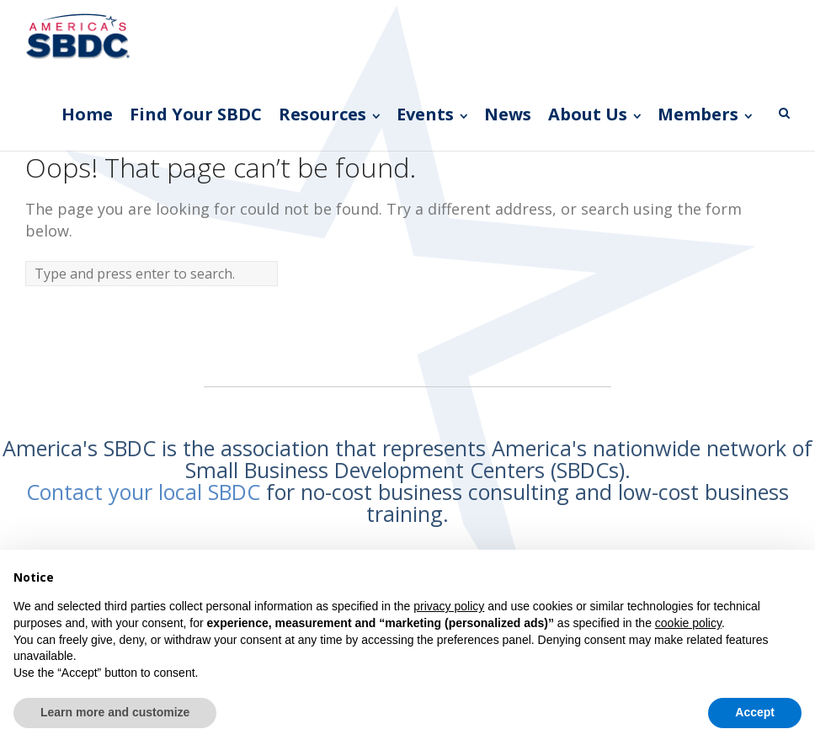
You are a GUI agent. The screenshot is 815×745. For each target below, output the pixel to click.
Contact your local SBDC (143, 491)
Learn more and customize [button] (114, 712)
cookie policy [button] (688, 623)
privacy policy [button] (448, 606)
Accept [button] (755, 712)
